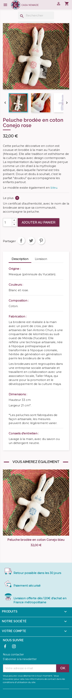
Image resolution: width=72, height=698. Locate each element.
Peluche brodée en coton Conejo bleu (36, 540)
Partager (21, 240)
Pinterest (41, 240)
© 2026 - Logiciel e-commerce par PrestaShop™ (35, 693)
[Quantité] (7, 222)
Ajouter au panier (38, 222)
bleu (53, 187)
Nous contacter (13, 654)
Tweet (31, 240)
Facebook (5, 646)
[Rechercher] (36, 15)
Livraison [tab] (41, 259)
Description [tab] (20, 259)
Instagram (14, 646)
